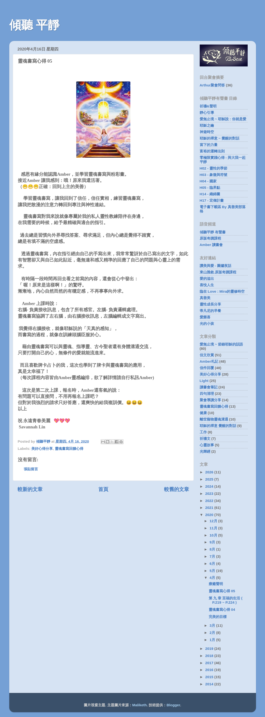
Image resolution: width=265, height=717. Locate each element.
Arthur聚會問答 (212, 85)
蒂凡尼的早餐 (210, 311)
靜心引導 (207, 112)
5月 (213, 571)
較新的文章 (30, 489)
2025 (209, 479)
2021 (209, 508)
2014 (209, 684)
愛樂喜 (205, 317)
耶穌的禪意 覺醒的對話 (218, 426)
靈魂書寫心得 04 (222, 609)
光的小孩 (207, 323)
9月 (213, 542)
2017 (209, 663)
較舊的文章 (176, 489)
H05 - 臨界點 (210, 188)
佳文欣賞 (207, 355)
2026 (209, 472)
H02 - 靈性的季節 (213, 168)
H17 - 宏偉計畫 (212, 200)
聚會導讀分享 (210, 400)
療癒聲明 (216, 584)
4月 (213, 578)
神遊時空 (207, 132)
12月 (214, 521)
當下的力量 (209, 145)
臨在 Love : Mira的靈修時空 (222, 291)
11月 (214, 528)
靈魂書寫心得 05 (222, 591)
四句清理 (207, 393)
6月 (213, 564)
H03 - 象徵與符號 (213, 175)
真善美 (205, 298)
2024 (209, 486)
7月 (213, 556)
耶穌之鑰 (207, 125)
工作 (203, 432)
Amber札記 (209, 361)
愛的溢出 (207, 278)
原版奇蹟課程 (210, 238)
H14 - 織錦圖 (210, 194)
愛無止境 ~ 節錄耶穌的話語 (221, 344)
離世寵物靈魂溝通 (214, 419)
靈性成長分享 (210, 304)
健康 (203, 413)
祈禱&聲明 (208, 106)
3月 (213, 625)
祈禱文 (205, 438)
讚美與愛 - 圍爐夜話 (216, 266)
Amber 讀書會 (211, 245)
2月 (213, 633)
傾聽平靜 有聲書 (213, 232)
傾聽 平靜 (34, 25)
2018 (209, 656)
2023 (209, 493)
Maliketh (139, 705)
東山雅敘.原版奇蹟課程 (218, 272)
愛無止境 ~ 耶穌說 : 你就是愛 (223, 119)
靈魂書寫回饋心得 (69, 448)
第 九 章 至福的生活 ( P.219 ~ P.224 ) (225, 600)
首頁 (103, 489)
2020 (209, 515)
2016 (209, 670)
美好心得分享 (42, 448)
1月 (213, 640)
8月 (213, 549)
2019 (209, 649)
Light (204, 381)
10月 (214, 535)
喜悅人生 (207, 285)
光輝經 (205, 451)
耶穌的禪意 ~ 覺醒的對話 (219, 138)
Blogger (173, 705)
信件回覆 (207, 368)
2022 (209, 501)
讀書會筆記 (209, 387)
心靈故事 (207, 445)
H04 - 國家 (208, 181)
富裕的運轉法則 (212, 151)
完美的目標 (218, 617)
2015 (209, 677)
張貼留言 (31, 469)
